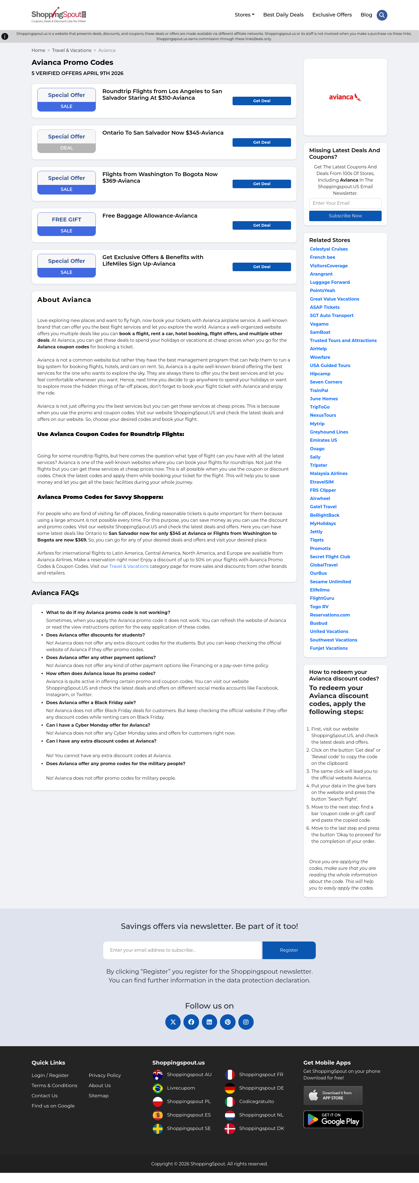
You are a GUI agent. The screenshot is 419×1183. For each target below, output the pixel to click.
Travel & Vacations (71, 49)
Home (38, 49)
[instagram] (248, 1031)
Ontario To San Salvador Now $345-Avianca (163, 132)
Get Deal (261, 100)
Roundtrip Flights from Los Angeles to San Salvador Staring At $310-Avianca (162, 93)
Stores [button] (242, 15)
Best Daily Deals (283, 15)
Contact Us (45, 1106)
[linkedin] (209, 1031)
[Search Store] (381, 14)
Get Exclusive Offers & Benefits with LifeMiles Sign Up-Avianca (152, 259)
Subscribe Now (345, 215)
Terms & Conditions (55, 1096)
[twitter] (171, 1031)
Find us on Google (54, 1116)
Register (289, 959)
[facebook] (190, 1031)
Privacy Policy (105, 1085)
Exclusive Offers (332, 15)
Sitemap (99, 1106)
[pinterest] (228, 1031)
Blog (366, 15)
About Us (100, 1096)
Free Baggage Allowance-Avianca (149, 215)
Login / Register (51, 1085)
